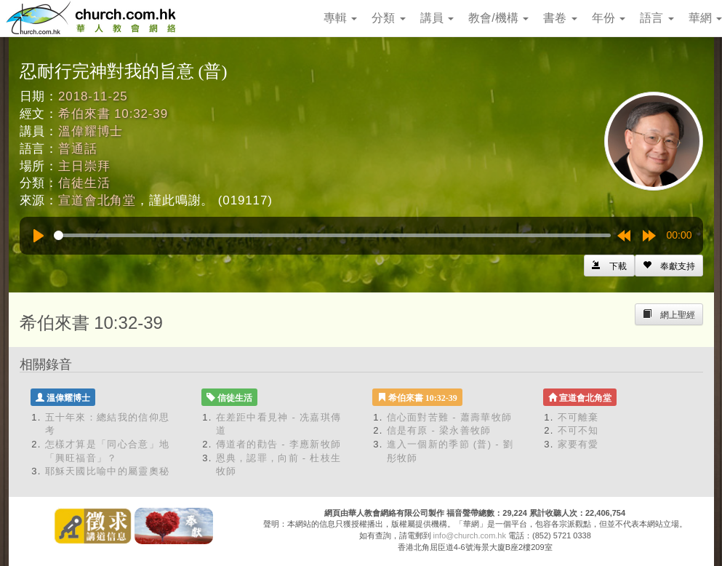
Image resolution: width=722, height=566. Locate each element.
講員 (437, 18)
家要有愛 (578, 444)
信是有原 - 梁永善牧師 (439, 430)
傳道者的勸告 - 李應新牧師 (279, 444)
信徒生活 (84, 183)
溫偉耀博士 (90, 131)
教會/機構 (498, 18)
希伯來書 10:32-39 (113, 114)
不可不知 (578, 430)
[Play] (38, 235)
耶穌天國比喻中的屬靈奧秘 (107, 471)
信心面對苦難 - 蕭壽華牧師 (450, 417)
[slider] (332, 235)
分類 (388, 18)
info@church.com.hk (469, 535)
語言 (656, 18)
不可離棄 (578, 417)
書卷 (560, 18)
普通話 (77, 149)
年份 (608, 18)
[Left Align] (669, 265)
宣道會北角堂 (97, 200)
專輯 (340, 18)
